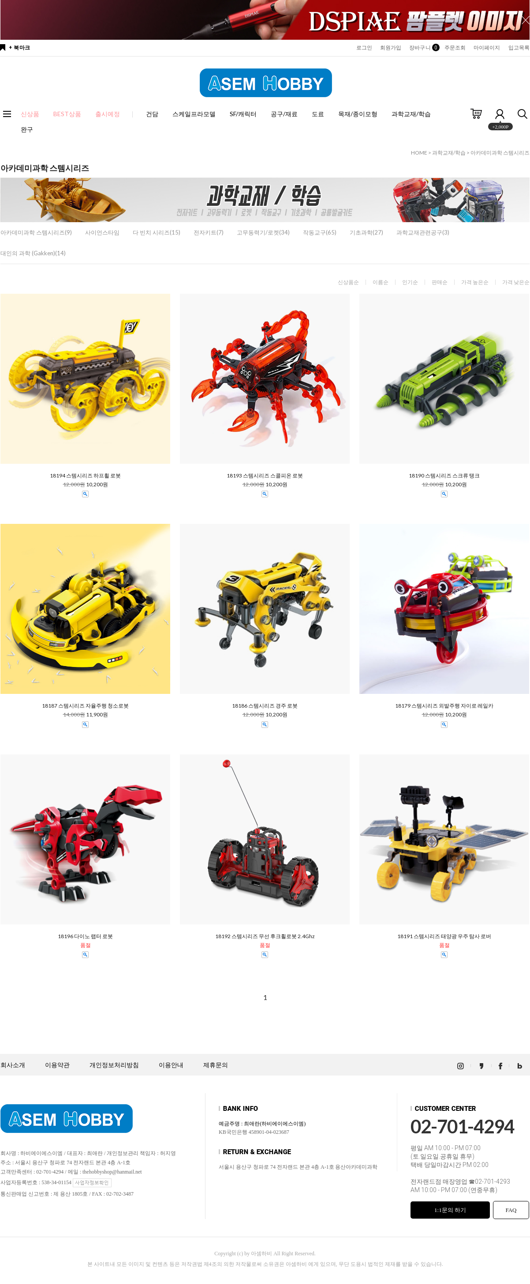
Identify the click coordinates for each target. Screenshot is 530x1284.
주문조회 (455, 48)
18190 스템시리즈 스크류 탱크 (444, 476)
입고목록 (519, 48)
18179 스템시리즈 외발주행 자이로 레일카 (444, 706)
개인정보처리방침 (114, 1065)
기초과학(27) (366, 232)
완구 (27, 129)
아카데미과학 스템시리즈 (500, 152)
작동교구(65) (319, 232)
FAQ (510, 1210)
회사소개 (12, 1065)
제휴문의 (215, 1065)
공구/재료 (284, 113)
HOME (419, 152)
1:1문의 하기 (450, 1210)
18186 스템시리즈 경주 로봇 (265, 706)
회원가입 (390, 48)
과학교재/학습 (411, 113)
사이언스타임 (102, 232)
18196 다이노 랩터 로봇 (85, 936)
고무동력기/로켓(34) (263, 232)
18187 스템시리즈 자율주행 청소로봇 (85, 706)
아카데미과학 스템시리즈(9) (36, 232)
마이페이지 (487, 48)
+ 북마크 (19, 48)
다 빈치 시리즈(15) (156, 232)
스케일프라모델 (194, 113)
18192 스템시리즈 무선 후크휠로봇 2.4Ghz (265, 936)
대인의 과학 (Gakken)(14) (33, 253)
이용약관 (57, 1065)
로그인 (364, 48)
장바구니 (422, 48)
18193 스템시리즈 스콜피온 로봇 (265, 476)
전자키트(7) (209, 232)
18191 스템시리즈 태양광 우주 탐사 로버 (444, 936)
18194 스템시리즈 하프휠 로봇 (85, 476)
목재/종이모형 (357, 113)
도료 (318, 113)
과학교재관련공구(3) (422, 232)
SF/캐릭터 (243, 113)
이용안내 (171, 1065)
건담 (152, 113)
